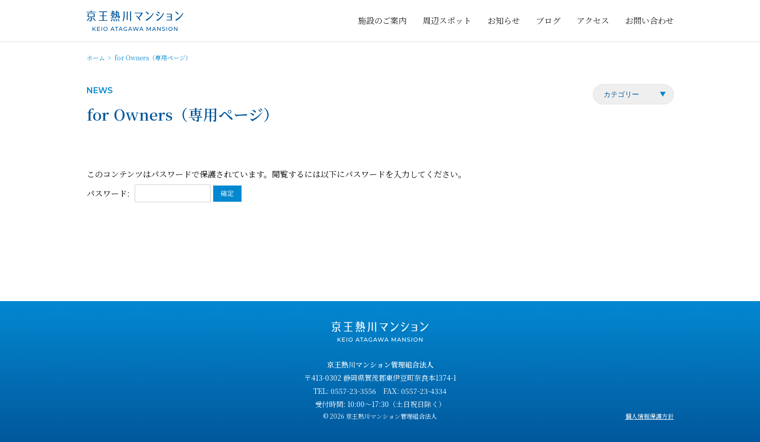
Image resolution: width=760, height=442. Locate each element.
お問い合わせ (649, 20)
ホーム (96, 57)
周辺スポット (447, 20)
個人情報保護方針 (649, 416)
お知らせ (504, 20)
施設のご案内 (382, 20)
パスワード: (149, 193)
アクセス (593, 20)
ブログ (548, 20)
